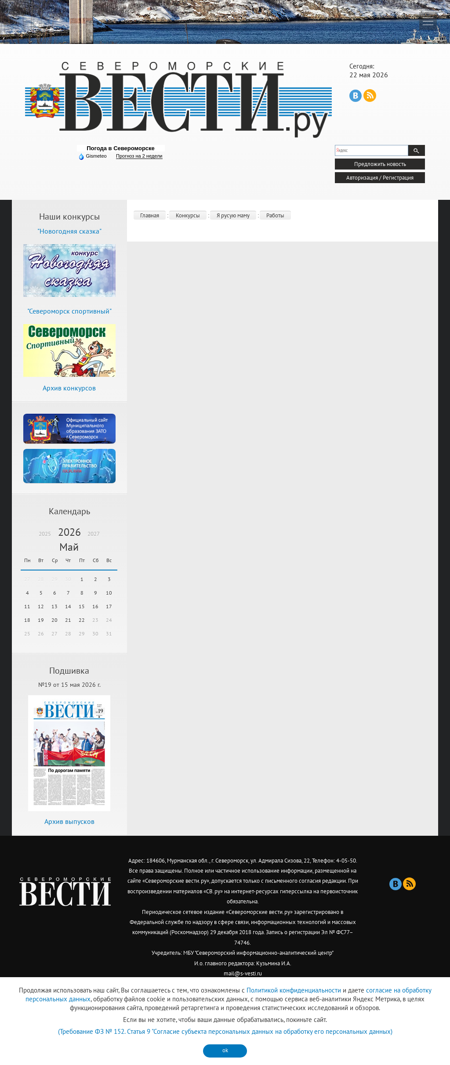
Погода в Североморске (121, 148)
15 (82, 606)
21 (68, 620)
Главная (149, 215)
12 (41, 606)
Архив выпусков (69, 821)
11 (27, 606)
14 (68, 606)
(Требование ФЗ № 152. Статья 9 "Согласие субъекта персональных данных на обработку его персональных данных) (225, 1031)
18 (27, 620)
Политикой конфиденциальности (294, 990)
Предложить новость (380, 164)
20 (54, 620)
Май (69, 547)
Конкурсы (188, 215)
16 (95, 606)
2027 (93, 534)
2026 (69, 532)
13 (54, 606)
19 (41, 620)
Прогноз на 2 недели (139, 156)
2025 (45, 534)
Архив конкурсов (69, 387)
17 (109, 606)
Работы (275, 215)
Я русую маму (233, 215)
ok (225, 1050)
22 (82, 620)
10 (109, 592)
